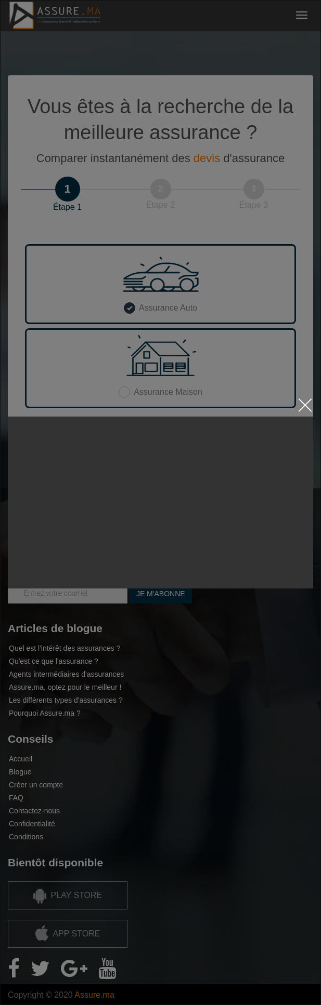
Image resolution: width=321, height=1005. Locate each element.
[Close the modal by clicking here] (305, 407)
